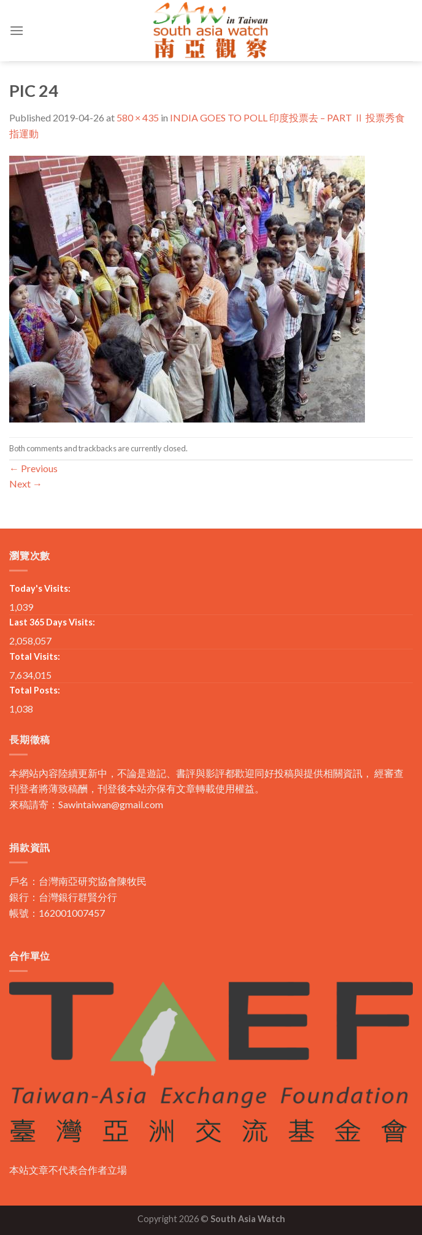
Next (25, 483)
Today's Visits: (40, 588)
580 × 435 (138, 117)
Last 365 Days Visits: (52, 622)
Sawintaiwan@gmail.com (110, 804)
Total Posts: (34, 690)
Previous (33, 468)
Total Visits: (34, 656)
